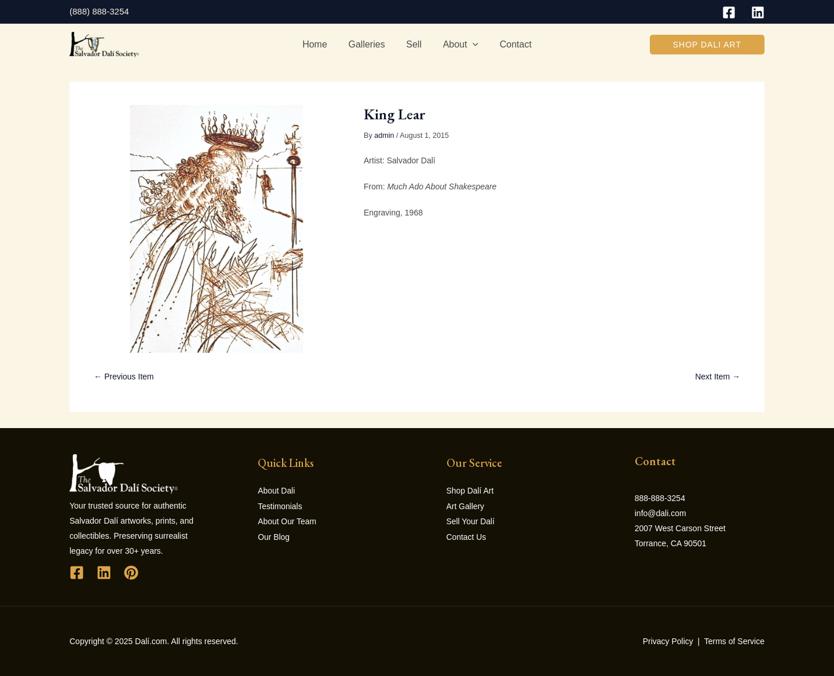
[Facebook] (729, 12)
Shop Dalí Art (471, 490)
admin (384, 135)
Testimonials (280, 505)
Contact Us (467, 535)
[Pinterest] (131, 572)
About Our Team (287, 520)
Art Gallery (466, 505)
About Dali (276, 490)
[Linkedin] (758, 12)
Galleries (369, 44)
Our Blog (274, 535)
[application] (470, 44)
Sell (414, 44)
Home (320, 44)
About (457, 44)
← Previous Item (123, 376)
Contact (510, 44)
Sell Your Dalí (471, 520)
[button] (707, 44)
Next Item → (717, 376)
